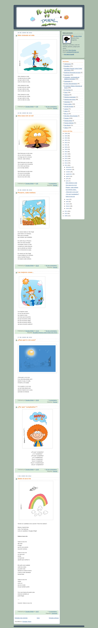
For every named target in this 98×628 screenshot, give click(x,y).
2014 (66, 160)
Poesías (55, 108)
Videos (66, 127)
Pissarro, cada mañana (26, 193)
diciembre (69, 167)
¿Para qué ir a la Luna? (27, 340)
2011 (66, 211)
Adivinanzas (67, 64)
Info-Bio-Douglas (68, 106)
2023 (66, 140)
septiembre (69, 174)
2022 (66, 142)
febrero (68, 206)
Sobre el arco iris (24, 479)
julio (67, 178)
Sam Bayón (67, 125)
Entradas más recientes (21, 618)
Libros (65, 111)
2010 (66, 213)
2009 (66, 215)
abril (67, 201)
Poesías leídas (68, 120)
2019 (66, 149)
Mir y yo (66, 113)
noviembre (69, 169)
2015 (66, 158)
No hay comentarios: (51, 106)
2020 (66, 147)
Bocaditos (66, 66)
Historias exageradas (70, 97)
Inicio (38, 618)
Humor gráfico (68, 104)
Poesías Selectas (69, 123)
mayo (67, 199)
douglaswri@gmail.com (72, 52)
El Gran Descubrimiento (70, 83)
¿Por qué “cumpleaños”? (27, 407)
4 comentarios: (53, 611)
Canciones (54, 613)
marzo (68, 204)
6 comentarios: (53, 183)
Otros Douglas (72, 50)
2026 (66, 133)
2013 (66, 163)
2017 (66, 154)
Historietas (67, 102)
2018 (66, 151)
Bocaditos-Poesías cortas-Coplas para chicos (45, 332)
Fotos (65, 92)
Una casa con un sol (25, 116)
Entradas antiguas (54, 618)
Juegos (66, 109)
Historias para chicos (69, 99)
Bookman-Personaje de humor (72, 72)
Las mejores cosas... (26, 272)
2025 (66, 136)
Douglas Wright (78, 36)
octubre (68, 171)
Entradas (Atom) (26, 621)
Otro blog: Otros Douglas (71, 116)
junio (67, 181)
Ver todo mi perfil (69, 54)
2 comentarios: (53, 400)
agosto (68, 176)
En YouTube (67, 90)
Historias (66, 94)
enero (67, 208)
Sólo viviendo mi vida (26, 35)
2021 (66, 145)
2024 (66, 138)
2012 (66, 165)
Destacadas (67, 81)
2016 (66, 156)
